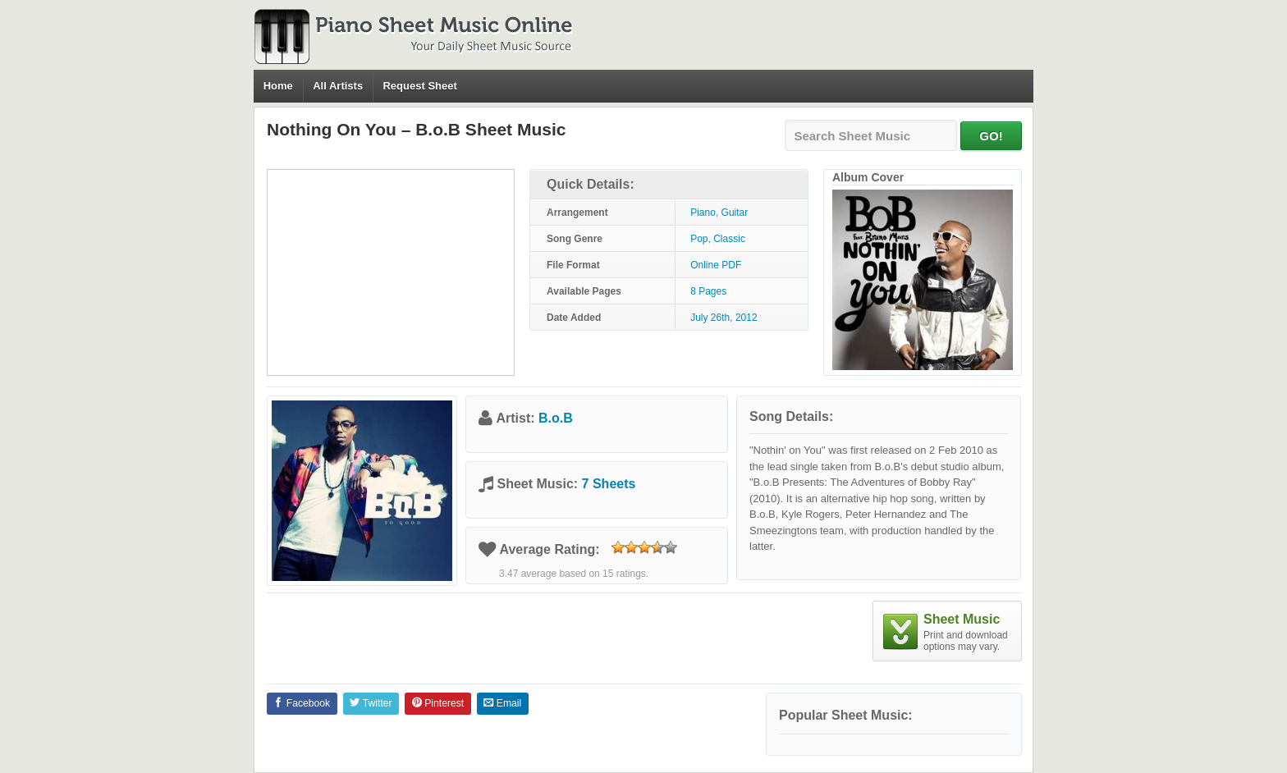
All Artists (338, 86)
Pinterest (438, 703)
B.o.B (555, 418)
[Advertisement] (391, 272)
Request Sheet (419, 86)
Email (502, 703)
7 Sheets (609, 484)
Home (278, 86)
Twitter (371, 703)
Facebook (301, 703)
